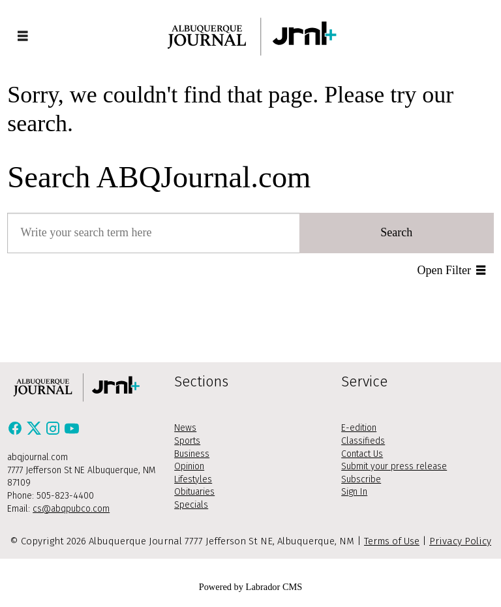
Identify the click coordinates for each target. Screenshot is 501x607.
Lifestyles (193, 479)
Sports (187, 440)
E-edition (358, 427)
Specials (191, 504)
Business (191, 453)
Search (396, 232)
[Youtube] (72, 432)
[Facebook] (16, 432)
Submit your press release (394, 466)
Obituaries (194, 491)
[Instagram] (54, 432)
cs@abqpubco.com (71, 508)
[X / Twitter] (35, 432)
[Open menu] (23, 36)
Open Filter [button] (445, 270)
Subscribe (361, 479)
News (185, 427)
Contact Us (362, 453)
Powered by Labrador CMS (251, 587)
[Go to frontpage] (250, 36)
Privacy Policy (460, 541)
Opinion (189, 466)
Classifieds (363, 440)
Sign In (354, 491)
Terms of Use (391, 541)
